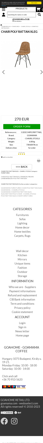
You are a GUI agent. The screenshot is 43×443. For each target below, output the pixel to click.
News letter (22, 331)
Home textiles (22, 231)
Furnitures (22, 215)
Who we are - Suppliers (22, 287)
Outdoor (22, 271)
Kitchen (22, 255)
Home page (22, 335)
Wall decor (22, 251)
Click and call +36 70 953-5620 (12, 378)
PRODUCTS (21, 8)
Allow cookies (34, 3)
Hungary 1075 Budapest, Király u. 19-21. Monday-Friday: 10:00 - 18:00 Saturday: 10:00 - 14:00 (22, 363)
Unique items (22, 263)
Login (22, 323)
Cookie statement (22, 312)
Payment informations (22, 291)
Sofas (22, 219)
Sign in (22, 327)
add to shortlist (7, 157)
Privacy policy (22, 307)
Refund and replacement (22, 295)
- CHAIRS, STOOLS (25, 26)
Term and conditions (22, 303)
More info (4, 5)
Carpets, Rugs (22, 235)
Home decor (22, 227)
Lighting (22, 223)
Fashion (22, 267)
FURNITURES (15, 26)
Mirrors (22, 259)
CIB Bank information (22, 299)
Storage (22, 276)
